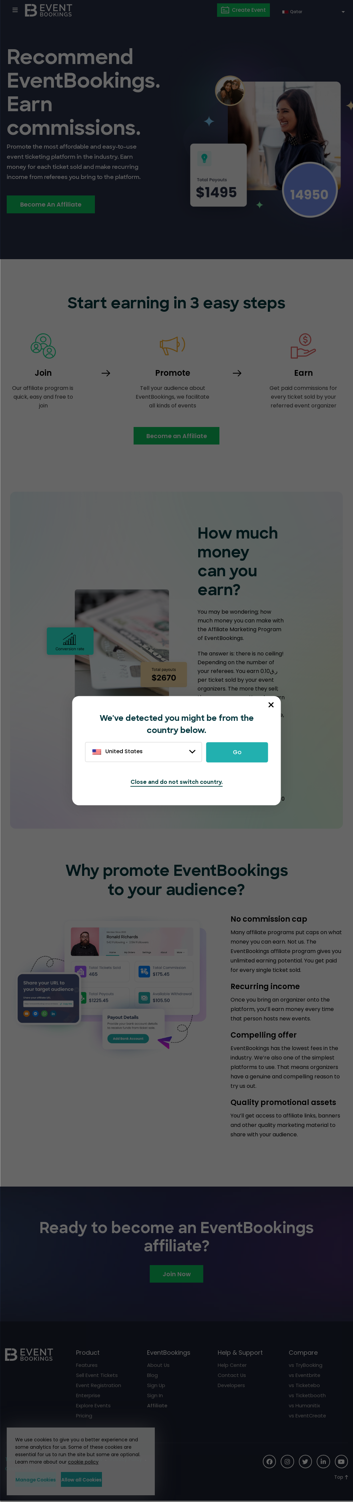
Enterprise (88, 1396)
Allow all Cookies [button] (113, 1479)
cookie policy (83, 1462)
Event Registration (99, 1385)
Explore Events (93, 1406)
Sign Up (156, 1385)
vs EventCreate (308, 1416)
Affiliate (157, 1406)
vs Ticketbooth (307, 1396)
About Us (158, 1365)
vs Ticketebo (305, 1385)
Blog (152, 1375)
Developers (232, 1385)
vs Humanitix (304, 1406)
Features (87, 1365)
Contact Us (232, 1375)
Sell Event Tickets (97, 1375)
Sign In (155, 1396)
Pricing (84, 1416)
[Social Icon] (268, 1462)
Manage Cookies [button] (46, 1479)
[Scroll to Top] (341, 1478)
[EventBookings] (49, 10)
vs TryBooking (305, 1365)
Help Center (233, 1365)
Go (237, 752)
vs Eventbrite (305, 1375)
